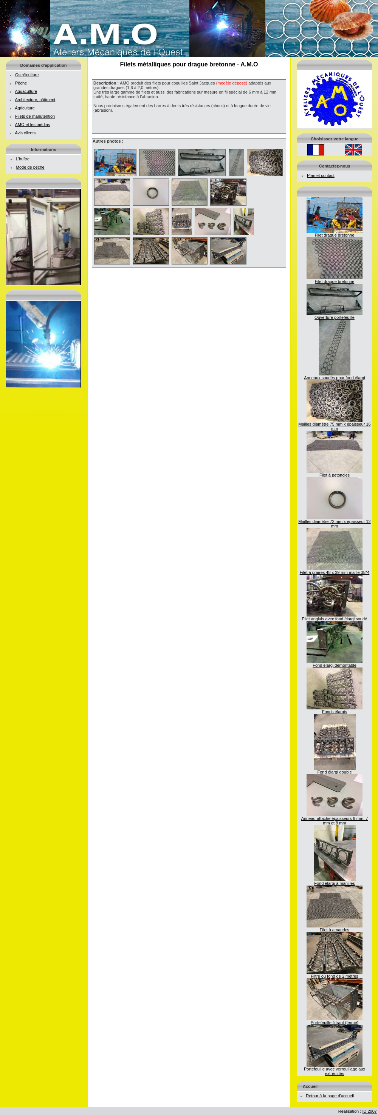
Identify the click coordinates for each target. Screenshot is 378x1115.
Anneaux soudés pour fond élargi (334, 376)
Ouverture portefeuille (335, 315)
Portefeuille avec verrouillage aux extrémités (334, 1069)
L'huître (22, 159)
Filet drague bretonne (335, 233)
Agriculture (25, 108)
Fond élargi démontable (335, 663)
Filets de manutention (35, 116)
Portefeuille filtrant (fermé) (335, 1021)
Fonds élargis (335, 710)
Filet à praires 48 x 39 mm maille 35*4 (335, 570)
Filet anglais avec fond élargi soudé (334, 617)
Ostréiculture (27, 74)
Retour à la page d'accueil (330, 1095)
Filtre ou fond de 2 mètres (335, 974)
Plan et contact (321, 175)
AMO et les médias (32, 124)
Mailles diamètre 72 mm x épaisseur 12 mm (334, 521)
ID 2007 (369, 1111)
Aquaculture (26, 91)
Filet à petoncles (335, 473)
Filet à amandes (335, 928)
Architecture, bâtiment (35, 99)
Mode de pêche (30, 167)
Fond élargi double (335, 770)
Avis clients (25, 133)
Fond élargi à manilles (335, 881)
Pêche (21, 83)
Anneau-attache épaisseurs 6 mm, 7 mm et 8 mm (334, 818)
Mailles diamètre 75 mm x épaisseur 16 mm (334, 424)
